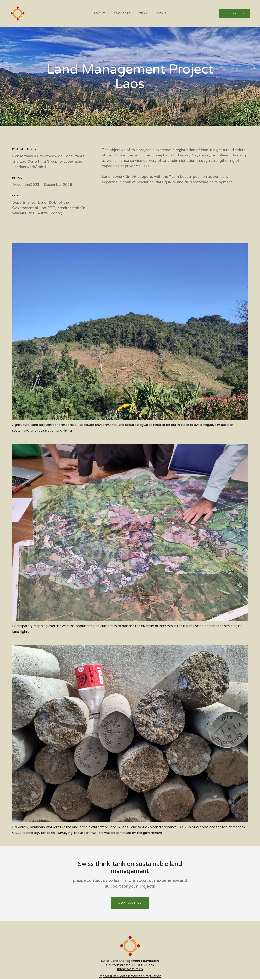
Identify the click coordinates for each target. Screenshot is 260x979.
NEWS (162, 13)
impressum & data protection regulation (130, 976)
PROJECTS (122, 13)
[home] (17, 13)
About (99, 13)
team (144, 13)
